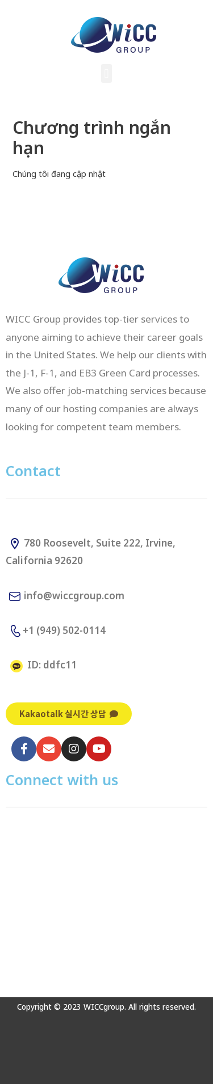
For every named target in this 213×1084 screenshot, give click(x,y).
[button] (106, 73)
